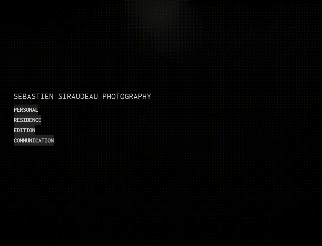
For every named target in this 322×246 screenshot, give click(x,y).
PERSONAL (26, 110)
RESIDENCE (27, 120)
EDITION (24, 130)
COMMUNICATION (34, 140)
